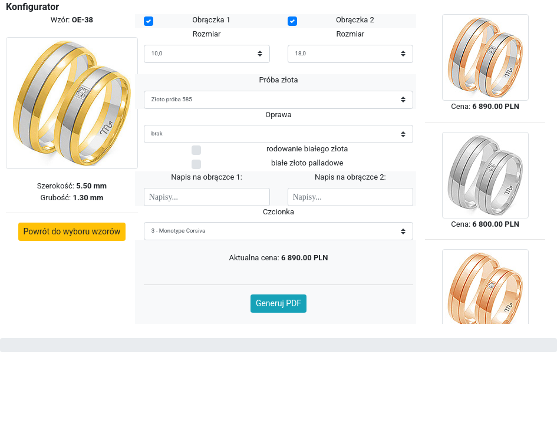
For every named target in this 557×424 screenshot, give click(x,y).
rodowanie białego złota (307, 148)
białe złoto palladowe (307, 162)
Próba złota (278, 79)
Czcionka (278, 211)
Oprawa (278, 114)
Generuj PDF (278, 303)
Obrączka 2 (355, 19)
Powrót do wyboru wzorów (72, 231)
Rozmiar (207, 33)
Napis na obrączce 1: (206, 177)
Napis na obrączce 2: (350, 177)
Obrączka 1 (211, 19)
